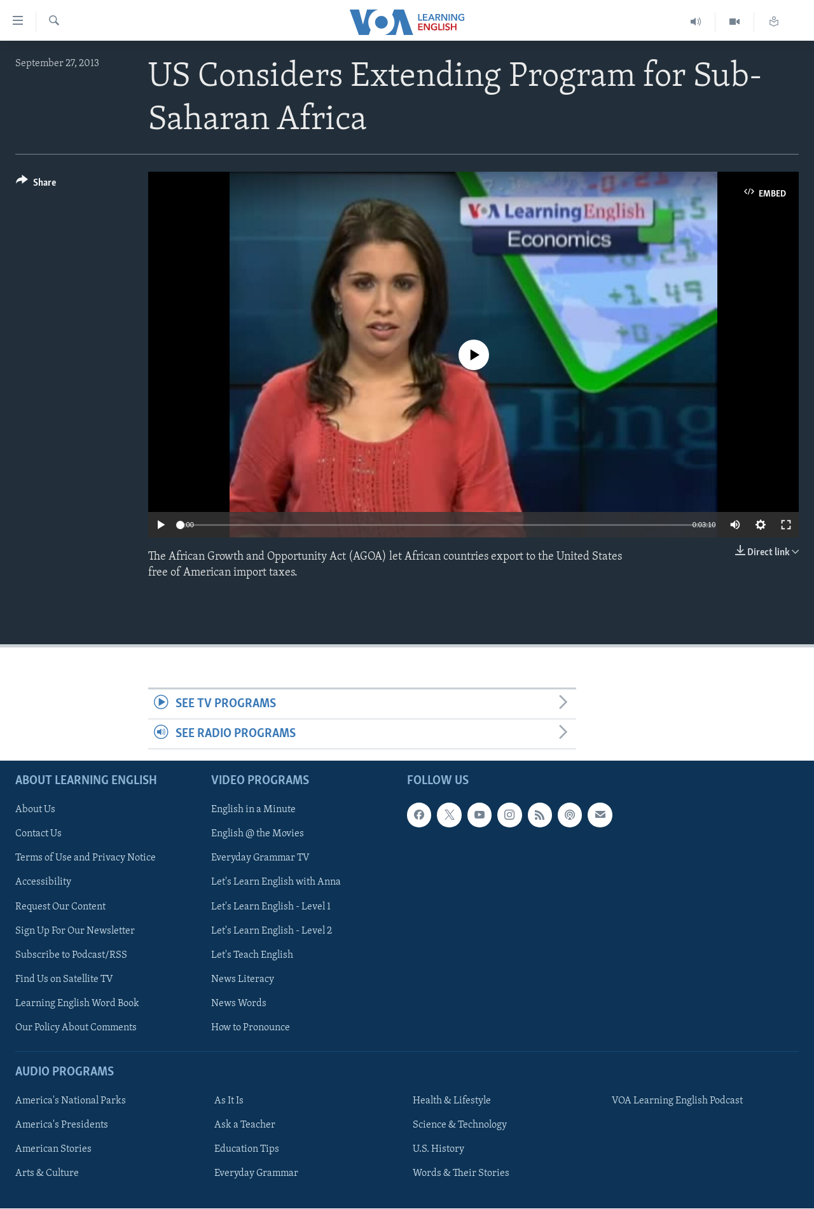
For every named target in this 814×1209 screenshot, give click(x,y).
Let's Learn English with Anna (276, 883)
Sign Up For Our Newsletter (75, 931)
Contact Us (38, 834)
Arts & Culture (47, 1174)
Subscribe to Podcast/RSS (71, 955)
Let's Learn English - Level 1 (271, 907)
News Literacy (242, 979)
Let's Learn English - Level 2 (271, 931)
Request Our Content (60, 907)
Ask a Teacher (244, 1126)
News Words (238, 1003)
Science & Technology (460, 1126)
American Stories (53, 1150)
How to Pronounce (250, 1028)
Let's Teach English (252, 955)
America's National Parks (70, 1101)
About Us (35, 810)
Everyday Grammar (256, 1174)
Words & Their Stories (461, 1174)
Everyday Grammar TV (260, 858)
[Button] (36, 185)
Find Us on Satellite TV (64, 979)
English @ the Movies (257, 834)
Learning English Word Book (77, 1003)
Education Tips (246, 1150)
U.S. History (438, 1150)
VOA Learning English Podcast (677, 1101)
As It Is (229, 1101)
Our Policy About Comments (76, 1028)
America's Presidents (61, 1126)
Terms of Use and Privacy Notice (85, 858)
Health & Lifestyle (452, 1101)
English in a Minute (253, 810)
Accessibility (43, 883)
